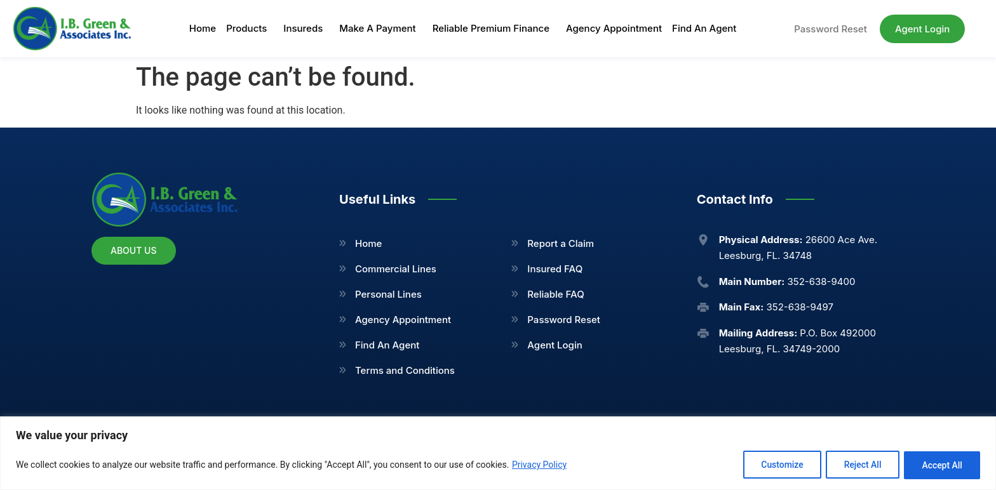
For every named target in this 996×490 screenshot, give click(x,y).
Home (202, 28)
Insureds (306, 28)
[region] (498, 453)
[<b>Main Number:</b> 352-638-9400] (703, 281)
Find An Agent (704, 28)
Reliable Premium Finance (494, 28)
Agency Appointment (614, 28)
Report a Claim (560, 243)
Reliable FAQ (555, 294)
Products (249, 28)
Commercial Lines (395, 269)
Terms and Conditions (405, 370)
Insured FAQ (554, 269)
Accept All (941, 465)
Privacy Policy (539, 465)
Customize (778, 465)
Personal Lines (388, 294)
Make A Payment (380, 28)
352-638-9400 (787, 281)
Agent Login (554, 345)
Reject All (860, 465)
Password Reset (563, 320)
